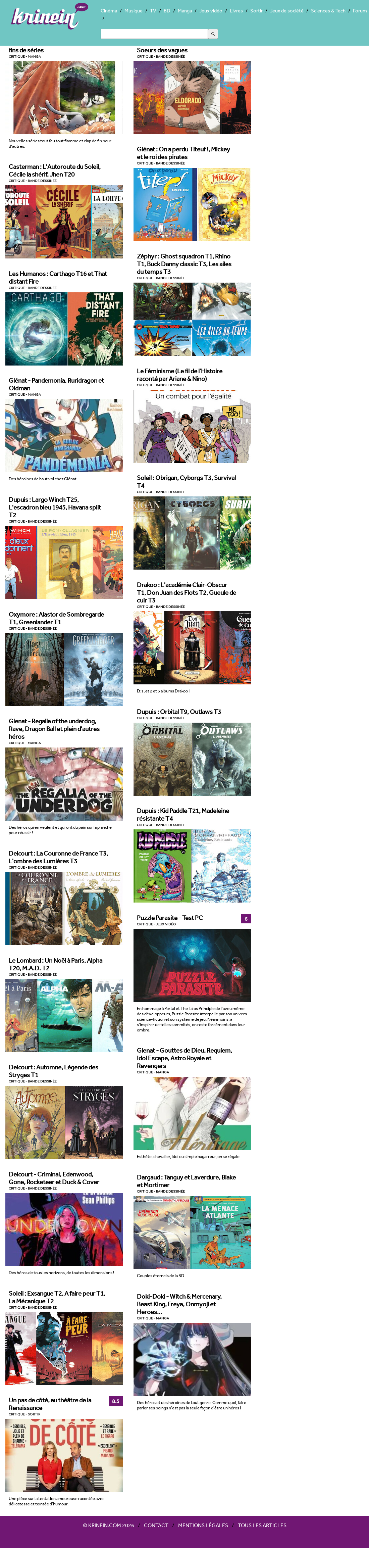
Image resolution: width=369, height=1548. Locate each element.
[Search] (154, 34)
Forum (360, 10)
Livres (236, 10)
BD (167, 10)
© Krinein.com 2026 (108, 1525)
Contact (156, 1525)
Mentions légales (203, 1525)
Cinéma (109, 10)
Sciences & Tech (328, 10)
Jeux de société (287, 10)
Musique (133, 10)
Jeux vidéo (210, 10)
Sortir (256, 10)
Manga (185, 10)
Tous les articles (262, 1525)
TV (153, 10)
